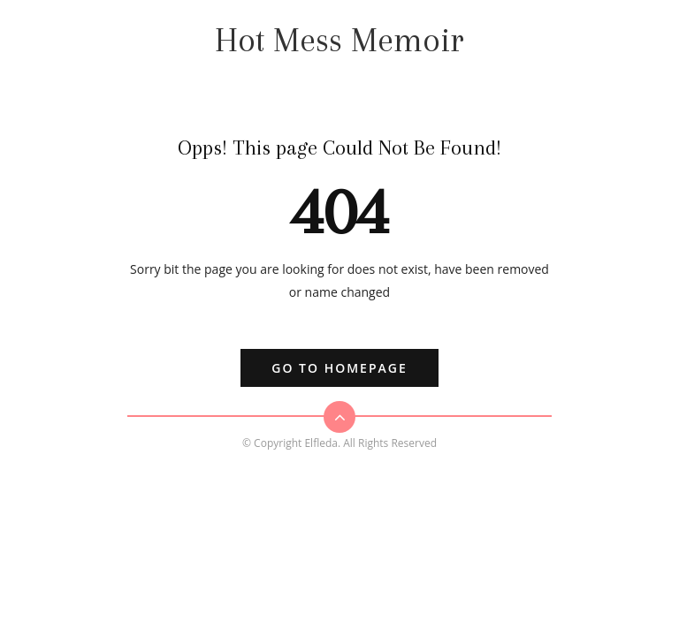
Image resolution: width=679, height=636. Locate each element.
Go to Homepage (339, 368)
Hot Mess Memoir (339, 39)
